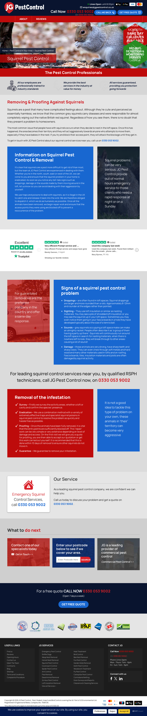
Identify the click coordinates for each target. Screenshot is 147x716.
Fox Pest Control (80, 666)
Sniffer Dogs (46, 660)
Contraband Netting (81, 683)
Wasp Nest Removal (49, 663)
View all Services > (49, 692)
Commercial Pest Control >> (117, 568)
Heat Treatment (80, 658)
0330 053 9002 (80, 11)
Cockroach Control (49, 672)
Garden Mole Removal (82, 669)
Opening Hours (13, 663)
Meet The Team (13, 669)
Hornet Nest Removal (50, 666)
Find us (9, 658)
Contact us (11, 666)
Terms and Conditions (15, 681)
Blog (8, 675)
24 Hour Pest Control (50, 686)
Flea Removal (47, 681)
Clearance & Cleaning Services (86, 689)
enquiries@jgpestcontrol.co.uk (98, 7)
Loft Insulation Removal (51, 689)
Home (78, 25)
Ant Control (46, 678)
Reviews (41, 19)
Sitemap (10, 678)
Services (132, 25)
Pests (94, 25)
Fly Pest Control (80, 678)
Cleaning (112, 25)
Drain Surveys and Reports (84, 686)
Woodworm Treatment (82, 675)
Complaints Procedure (16, 683)
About (23, 19)
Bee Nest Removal (81, 663)
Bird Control (78, 660)
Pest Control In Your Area (21, 50)
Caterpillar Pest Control (83, 681)
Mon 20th (135, 30)
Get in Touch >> (24, 560)
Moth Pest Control (81, 672)
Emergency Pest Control (51, 658)
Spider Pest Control (49, 675)
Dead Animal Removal (50, 683)
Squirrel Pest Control (50, 669)
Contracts (11, 672)
